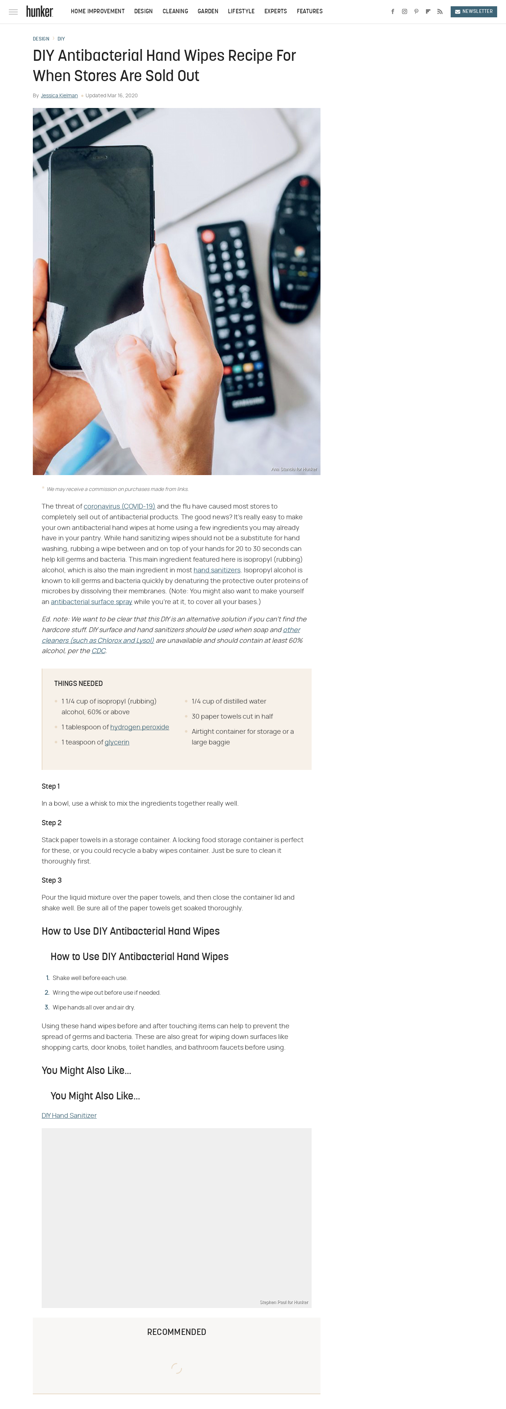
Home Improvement (98, 12)
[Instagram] (404, 11)
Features (310, 12)
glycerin (117, 742)
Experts (275, 12)
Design (143, 12)
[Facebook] (393, 11)
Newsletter (474, 11)
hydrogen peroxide (139, 727)
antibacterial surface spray (91, 602)
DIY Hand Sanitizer (69, 1116)
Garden (208, 12)
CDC (98, 651)
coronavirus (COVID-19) (120, 506)
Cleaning (175, 12)
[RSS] (440, 11)
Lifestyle (241, 12)
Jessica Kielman (59, 95)
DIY (61, 39)
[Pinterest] (416, 11)
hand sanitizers (217, 570)
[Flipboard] (428, 11)
